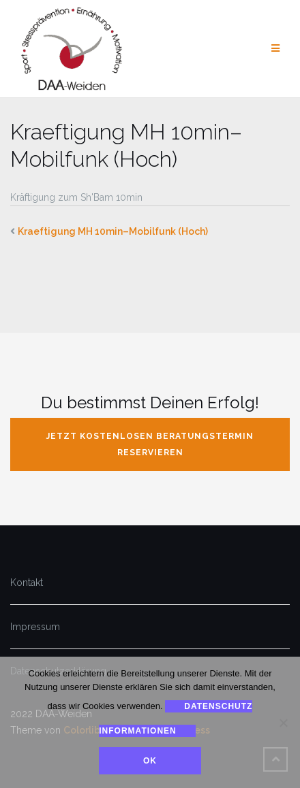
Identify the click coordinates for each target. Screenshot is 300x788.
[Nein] (283, 722)
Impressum (35, 626)
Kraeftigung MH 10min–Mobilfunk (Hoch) (113, 231)
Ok (150, 761)
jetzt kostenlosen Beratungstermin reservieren (150, 444)
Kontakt (26, 582)
